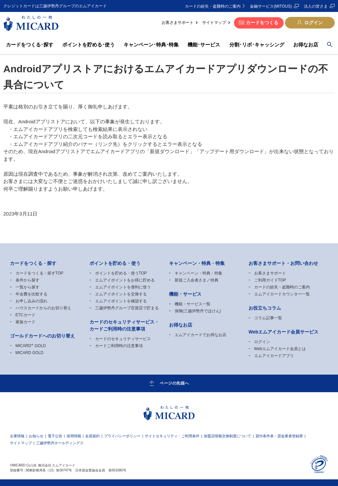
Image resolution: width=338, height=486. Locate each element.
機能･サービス (204, 44)
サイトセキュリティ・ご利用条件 (172, 436)
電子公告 (55, 436)
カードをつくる (262, 22)
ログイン (313, 22)
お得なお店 (305, 44)
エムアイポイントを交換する (121, 294)
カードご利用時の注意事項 (119, 345)
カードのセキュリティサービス (123, 338)
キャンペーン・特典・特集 (198, 273)
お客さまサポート (178, 22)
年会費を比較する (31, 294)
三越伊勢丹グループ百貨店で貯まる (127, 308)
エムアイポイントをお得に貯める (125, 280)
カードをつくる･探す (29, 44)
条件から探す (27, 280)
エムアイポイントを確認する (121, 301)
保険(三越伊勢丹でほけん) (198, 311)
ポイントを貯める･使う (88, 44)
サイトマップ (214, 22)
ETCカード (25, 315)
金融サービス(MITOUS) (271, 6)
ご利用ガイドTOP (270, 280)
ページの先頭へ (174, 383)
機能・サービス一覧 (192, 304)
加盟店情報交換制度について (227, 436)
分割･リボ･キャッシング (256, 44)
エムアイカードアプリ (274, 355)
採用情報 (74, 436)
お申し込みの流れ (31, 301)
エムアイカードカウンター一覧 (282, 294)
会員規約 (92, 436)
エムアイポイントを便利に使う (123, 287)
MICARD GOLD (31, 345)
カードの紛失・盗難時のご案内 (213, 6)
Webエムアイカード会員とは (280, 348)
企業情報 (17, 436)
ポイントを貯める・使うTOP (121, 273)
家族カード (25, 322)
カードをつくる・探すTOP (39, 273)
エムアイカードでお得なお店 (200, 335)
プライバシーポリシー (122, 436)
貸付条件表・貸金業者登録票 (279, 436)
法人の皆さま (316, 6)
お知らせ (36, 436)
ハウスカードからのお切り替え (43, 308)
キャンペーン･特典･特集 (151, 44)
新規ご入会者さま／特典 (196, 280)
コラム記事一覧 (268, 318)
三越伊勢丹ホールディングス (60, 443)
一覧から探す (27, 287)
